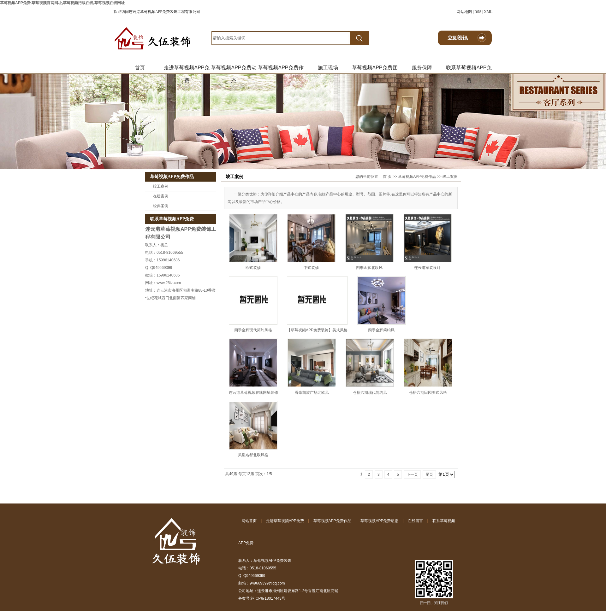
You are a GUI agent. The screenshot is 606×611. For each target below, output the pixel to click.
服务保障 (422, 67)
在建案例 (160, 196)
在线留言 (415, 521)
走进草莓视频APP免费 (186, 69)
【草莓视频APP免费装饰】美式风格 (317, 330)
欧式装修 (253, 267)
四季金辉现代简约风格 (253, 330)
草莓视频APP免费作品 (280, 69)
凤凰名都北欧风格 (253, 455)
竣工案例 (160, 186)
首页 (140, 67)
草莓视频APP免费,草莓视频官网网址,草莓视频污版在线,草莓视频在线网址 (62, 3)
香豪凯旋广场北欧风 (312, 392)
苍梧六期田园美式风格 (428, 392)
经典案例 (160, 206)
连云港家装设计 (427, 267)
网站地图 (464, 11)
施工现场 (328, 67)
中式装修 (311, 267)
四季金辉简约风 (381, 330)
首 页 (387, 176)
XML (488, 11)
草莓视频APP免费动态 (233, 69)
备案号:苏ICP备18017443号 (261, 598)
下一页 (412, 474)
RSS (478, 11)
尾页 (429, 474)
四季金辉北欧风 (369, 267)
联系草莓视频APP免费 (468, 69)
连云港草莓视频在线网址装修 (253, 392)
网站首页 (249, 521)
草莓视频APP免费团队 (374, 69)
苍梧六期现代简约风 (370, 392)
